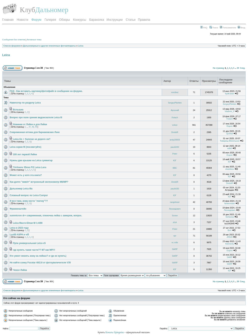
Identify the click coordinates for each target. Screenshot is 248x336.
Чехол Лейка (20, 270)
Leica (80, 46)
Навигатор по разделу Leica (25, 102)
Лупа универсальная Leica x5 (29, 243)
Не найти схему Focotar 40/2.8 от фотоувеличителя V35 (40, 262)
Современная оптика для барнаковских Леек (35, 132)
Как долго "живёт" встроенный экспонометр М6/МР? (39, 182)
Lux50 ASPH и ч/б (19, 234)
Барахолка (96, 19)
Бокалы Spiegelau (115, 332)
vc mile (175, 242)
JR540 (230, 237)
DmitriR (174, 132)
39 (238, 68)
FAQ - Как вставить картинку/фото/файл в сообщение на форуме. (46, 91)
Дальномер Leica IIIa (21, 188)
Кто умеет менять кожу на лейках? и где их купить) (38, 256)
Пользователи (228, 28)
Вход (241, 28)
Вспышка (18, 109)
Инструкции (114, 19)
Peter (174, 154)
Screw (175, 215)
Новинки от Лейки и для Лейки (30, 124)
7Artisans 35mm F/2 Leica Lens (29, 167)
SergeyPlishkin (175, 103)
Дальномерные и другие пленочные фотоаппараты (49, 46)
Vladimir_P (230, 111)
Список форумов (12, 46)
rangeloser (175, 202)
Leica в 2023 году (19, 228)
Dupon (229, 126)
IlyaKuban (229, 93)
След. (242, 68)
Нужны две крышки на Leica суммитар (31, 160)
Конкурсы (79, 19)
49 (36, 127)
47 (30, 127)
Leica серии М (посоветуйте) (25, 147)
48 (33, 127)
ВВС (175, 168)
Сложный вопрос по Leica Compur (29, 195)
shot (175, 222)
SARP (175, 249)
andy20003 (175, 140)
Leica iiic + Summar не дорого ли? (31, 139)
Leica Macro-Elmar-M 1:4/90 (27, 223)
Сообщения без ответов (13, 39)
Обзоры (64, 19)
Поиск (214, 28)
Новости (22, 19)
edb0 (229, 148)
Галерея (50, 19)
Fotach (175, 117)
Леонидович (175, 209)
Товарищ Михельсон (229, 141)
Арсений (175, 110)
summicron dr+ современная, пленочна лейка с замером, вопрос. (46, 215)
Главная (8, 19)
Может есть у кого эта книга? (26, 175)
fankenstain (229, 203)
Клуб (27, 10)
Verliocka (229, 217)
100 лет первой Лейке (25, 154)
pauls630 (175, 147)
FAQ (203, 28)
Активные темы (34, 39)
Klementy (229, 244)
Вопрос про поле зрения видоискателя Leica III (36, 117)
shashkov (229, 169)
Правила (144, 19)
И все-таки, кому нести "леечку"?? (29, 201)
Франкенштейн (18, 209)
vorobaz (174, 92)
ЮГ (174, 160)
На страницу (218, 68)
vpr (174, 236)
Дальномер (51, 10)
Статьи (131, 19)
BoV (230, 230)
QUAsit (229, 133)
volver (174, 125)
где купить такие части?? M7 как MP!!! (34, 250)
